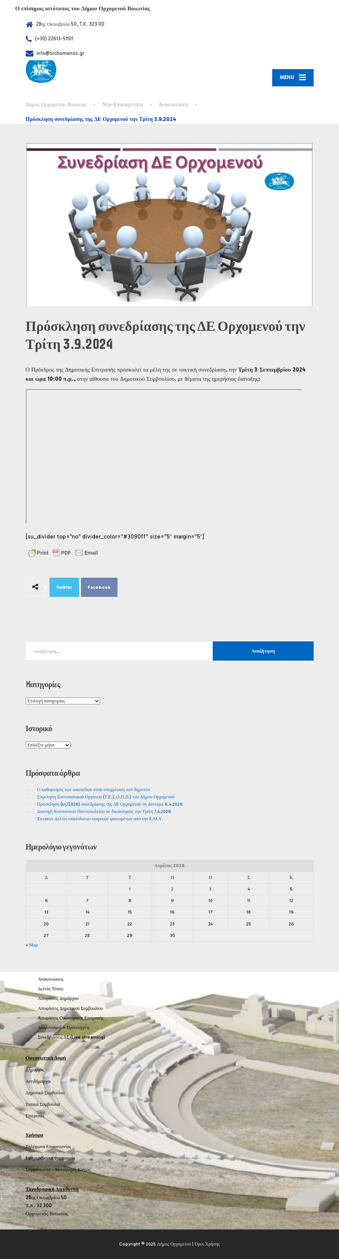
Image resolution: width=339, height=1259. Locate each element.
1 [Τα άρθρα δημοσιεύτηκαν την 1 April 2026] (130, 889)
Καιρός (84, 1169)
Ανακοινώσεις (51, 979)
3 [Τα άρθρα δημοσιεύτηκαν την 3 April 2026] (210, 889)
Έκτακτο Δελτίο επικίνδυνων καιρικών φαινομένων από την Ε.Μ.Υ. (100, 818)
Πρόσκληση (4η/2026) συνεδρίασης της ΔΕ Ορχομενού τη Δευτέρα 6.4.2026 (110, 804)
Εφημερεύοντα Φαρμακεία (50, 1158)
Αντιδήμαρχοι (38, 1081)
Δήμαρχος (35, 1069)
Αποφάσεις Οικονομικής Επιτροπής (71, 1018)
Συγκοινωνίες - (40, 1169)
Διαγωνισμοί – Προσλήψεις (64, 1027)
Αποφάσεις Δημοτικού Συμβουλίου (70, 1008)
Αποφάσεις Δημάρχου (58, 998)
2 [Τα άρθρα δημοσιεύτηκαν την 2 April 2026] (172, 889)
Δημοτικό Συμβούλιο (45, 1092)
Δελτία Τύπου (51, 988)
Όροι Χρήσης (207, 1244)
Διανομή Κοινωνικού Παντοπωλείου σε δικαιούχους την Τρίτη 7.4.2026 (104, 811)
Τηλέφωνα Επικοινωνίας (48, 1146)
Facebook (99, 587)
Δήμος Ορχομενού (174, 1244)
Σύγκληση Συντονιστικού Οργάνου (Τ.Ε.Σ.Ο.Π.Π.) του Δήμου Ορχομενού (106, 797)
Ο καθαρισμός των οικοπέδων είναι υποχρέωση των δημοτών (93, 789)
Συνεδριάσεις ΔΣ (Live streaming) (72, 1037)
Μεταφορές (66, 1169)
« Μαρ (32, 945)
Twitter (64, 587)
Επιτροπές (35, 1116)
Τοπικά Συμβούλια (43, 1104)
